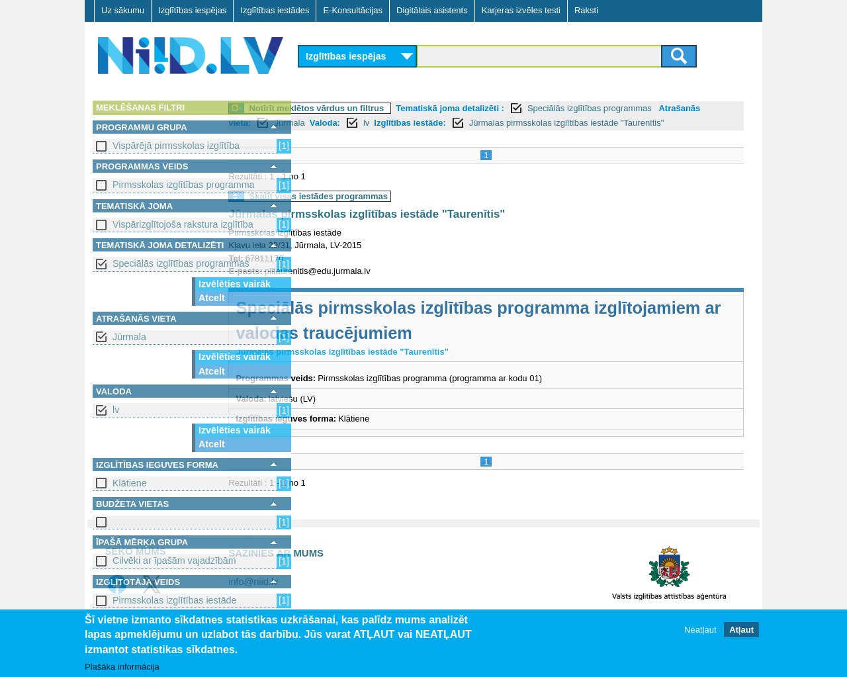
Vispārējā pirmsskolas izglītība (176, 145)
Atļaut (741, 630)
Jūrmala (129, 337)
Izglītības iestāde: (531, 123)
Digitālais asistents (432, 10)
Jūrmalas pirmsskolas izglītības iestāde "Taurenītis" (440, 228)
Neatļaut (700, 630)
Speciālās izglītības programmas (180, 263)
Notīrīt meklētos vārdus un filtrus (389, 108)
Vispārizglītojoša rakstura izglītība (182, 224)
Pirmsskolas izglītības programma (183, 184)
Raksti (586, 10)
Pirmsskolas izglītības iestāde (174, 600)
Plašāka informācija (122, 667)
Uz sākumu (122, 10)
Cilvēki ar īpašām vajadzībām (174, 560)
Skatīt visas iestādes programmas (391, 211)
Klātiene (129, 483)
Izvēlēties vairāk (235, 284)
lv (115, 409)
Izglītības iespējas (192, 10)
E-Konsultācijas (352, 10)
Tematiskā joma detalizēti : (523, 108)
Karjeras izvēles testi (521, 10)
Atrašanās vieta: (339, 123)
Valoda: (446, 123)
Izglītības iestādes (274, 10)
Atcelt (212, 298)
